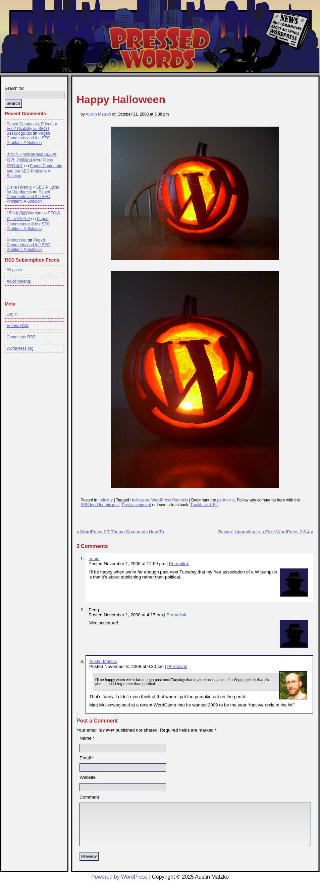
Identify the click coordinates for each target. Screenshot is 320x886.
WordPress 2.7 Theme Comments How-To (120, 531)
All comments (19, 281)
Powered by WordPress (119, 877)
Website (87, 777)
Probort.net (16, 240)
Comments (21, 337)
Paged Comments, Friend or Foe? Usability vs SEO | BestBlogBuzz (32, 129)
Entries (18, 325)
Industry (105, 500)
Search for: (14, 88)
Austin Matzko (98, 114)
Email (85, 757)
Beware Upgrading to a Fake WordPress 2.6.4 (265, 531)
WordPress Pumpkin (169, 500)
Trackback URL (204, 504)
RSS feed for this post (100, 504)
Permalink (179, 563)
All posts (14, 270)
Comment (89, 797)
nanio (94, 558)
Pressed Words (158, 48)
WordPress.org (20, 348)
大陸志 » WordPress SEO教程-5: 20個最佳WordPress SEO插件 (32, 160)
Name (85, 738)
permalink (225, 500)
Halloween (139, 500)
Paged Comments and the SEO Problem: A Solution (28, 138)
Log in (12, 314)
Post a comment (136, 504)
